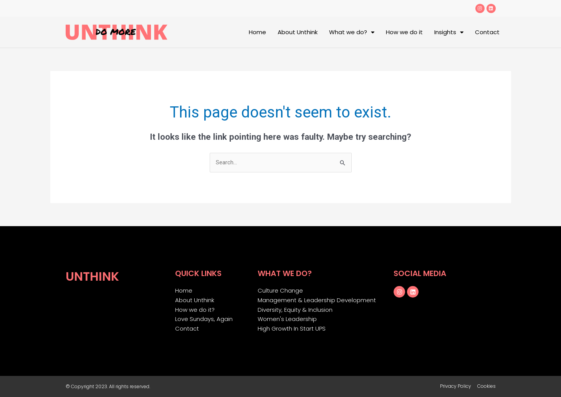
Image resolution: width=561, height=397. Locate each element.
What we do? (351, 32)
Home (257, 32)
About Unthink (298, 32)
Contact (487, 32)
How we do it (404, 32)
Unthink (92, 276)
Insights (448, 32)
